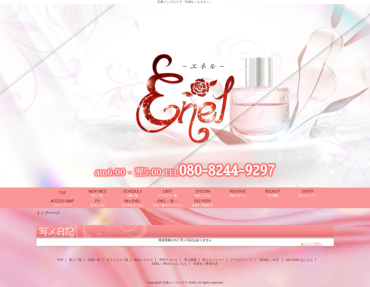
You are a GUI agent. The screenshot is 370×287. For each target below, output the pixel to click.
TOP (62, 193)
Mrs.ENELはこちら (299, 260)
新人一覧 (75, 260)
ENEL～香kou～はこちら (169, 263)
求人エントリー (213, 260)
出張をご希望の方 (205, 263)
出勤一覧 (94, 260)
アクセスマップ (241, 260)
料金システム (143, 260)
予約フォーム (168, 260)
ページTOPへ (313, 244)
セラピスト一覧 (117, 260)
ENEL (193, 282)
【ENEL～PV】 (269, 260)
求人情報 (190, 260)
